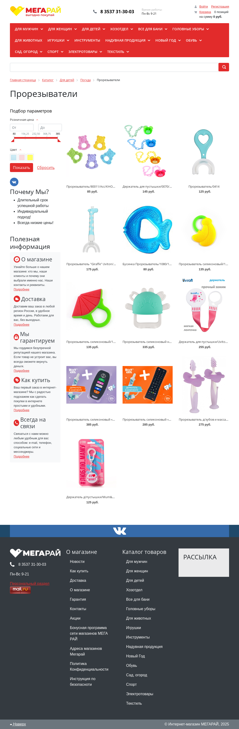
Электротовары (139, 694)
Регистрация (220, 6)
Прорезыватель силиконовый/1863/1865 (208, 264)
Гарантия (78, 599)
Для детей (135, 580)
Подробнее (21, 289)
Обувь (131, 666)
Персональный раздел (29, 584)
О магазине (80, 590)
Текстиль (134, 703)
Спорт (131, 684)
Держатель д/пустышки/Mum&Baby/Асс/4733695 (102, 497)
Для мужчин (136, 562)
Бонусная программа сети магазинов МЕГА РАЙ (89, 633)
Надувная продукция (144, 647)
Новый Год (135, 656)
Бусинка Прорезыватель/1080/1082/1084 (152, 264)
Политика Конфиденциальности (89, 666)
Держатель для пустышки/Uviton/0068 (207, 342)
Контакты (78, 609)
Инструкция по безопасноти (82, 681)
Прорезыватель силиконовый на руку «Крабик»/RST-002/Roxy (168, 342)
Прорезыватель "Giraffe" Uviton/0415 (93, 264)
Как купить (79, 571)
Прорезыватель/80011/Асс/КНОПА (91, 186)
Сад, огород (136, 675)
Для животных (138, 618)
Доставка (78, 580)
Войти (203, 6)
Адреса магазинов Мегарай (86, 651)
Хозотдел (134, 590)
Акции (75, 618)
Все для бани (137, 599)
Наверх (18, 724)
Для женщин (137, 571)
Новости (77, 562)
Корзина (205, 12)
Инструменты (138, 637)
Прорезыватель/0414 (203, 186)
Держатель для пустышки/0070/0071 (149, 186)
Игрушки (133, 628)
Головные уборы (140, 609)
